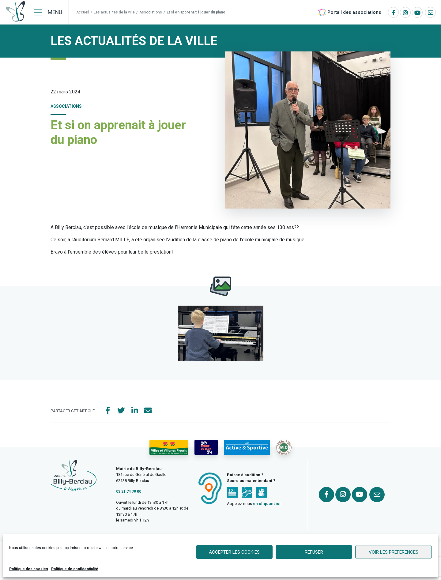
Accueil (82, 12)
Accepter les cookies (234, 552)
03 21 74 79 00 (128, 491)
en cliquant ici (267, 504)
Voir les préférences (393, 552)
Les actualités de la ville (114, 12)
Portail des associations (354, 12)
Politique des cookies (28, 569)
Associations (150, 12)
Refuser (314, 552)
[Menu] (48, 12)
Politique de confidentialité (74, 569)
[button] (220, 333)
